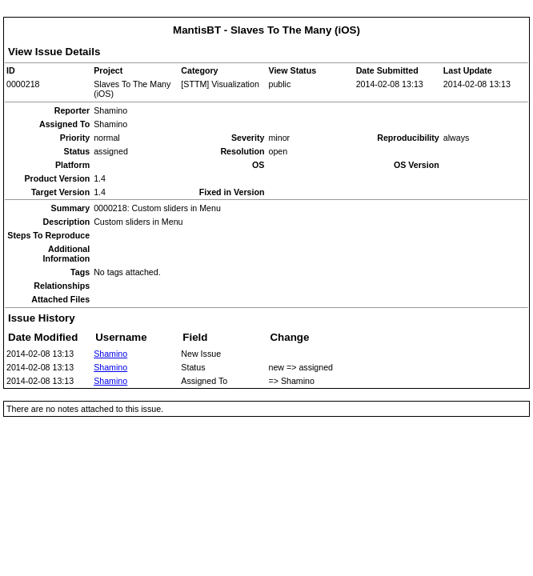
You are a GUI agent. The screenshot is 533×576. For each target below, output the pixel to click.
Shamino (110, 353)
